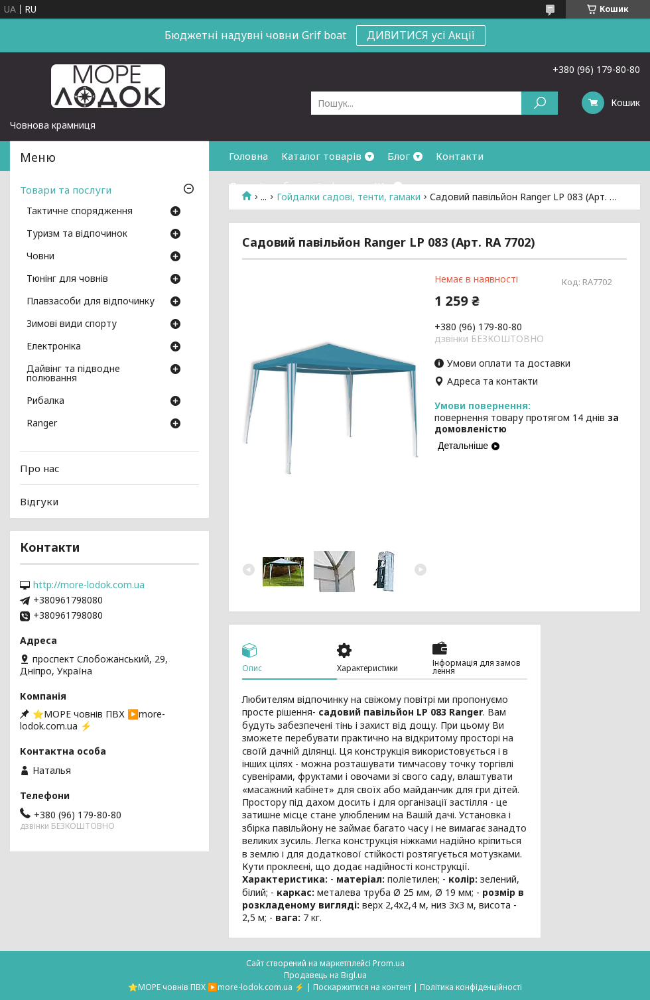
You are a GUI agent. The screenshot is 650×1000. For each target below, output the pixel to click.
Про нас (40, 468)
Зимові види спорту (72, 324)
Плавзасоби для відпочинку (91, 301)
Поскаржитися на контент (362, 987)
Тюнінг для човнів (67, 279)
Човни (40, 256)
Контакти (460, 155)
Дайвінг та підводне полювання (73, 374)
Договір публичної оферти (295, 185)
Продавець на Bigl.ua (325, 975)
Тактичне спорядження (80, 211)
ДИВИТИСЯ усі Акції (421, 35)
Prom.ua (389, 963)
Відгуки (39, 501)
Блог (398, 155)
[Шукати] (539, 103)
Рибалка (45, 401)
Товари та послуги (65, 189)
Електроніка (54, 347)
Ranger (42, 423)
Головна (248, 155)
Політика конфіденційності (471, 987)
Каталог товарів (321, 155)
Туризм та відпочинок (77, 234)
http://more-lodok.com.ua (89, 585)
